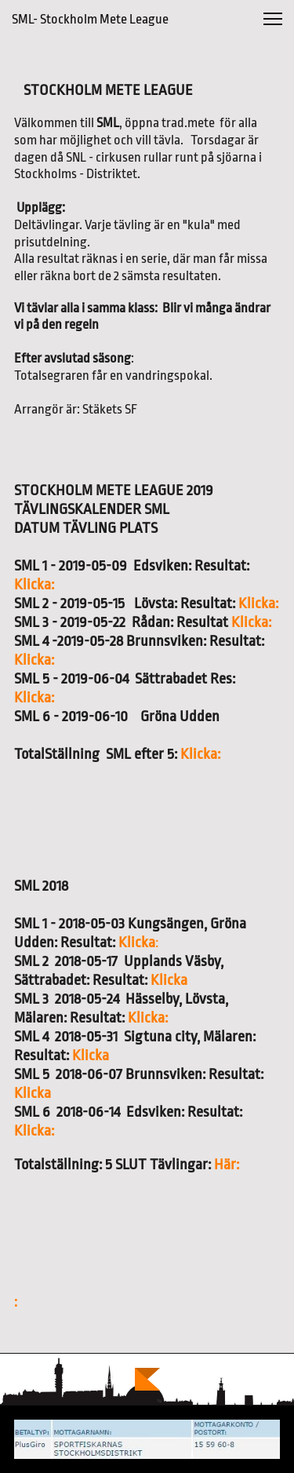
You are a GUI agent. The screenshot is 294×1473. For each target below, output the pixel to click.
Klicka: (34, 584)
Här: (226, 1164)
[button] (273, 19)
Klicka (138, 942)
